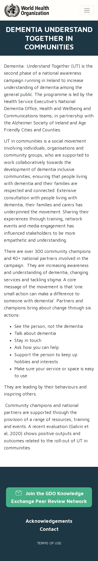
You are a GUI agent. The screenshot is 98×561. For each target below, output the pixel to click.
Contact (49, 529)
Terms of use (49, 543)
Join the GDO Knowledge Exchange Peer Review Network (49, 497)
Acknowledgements (49, 521)
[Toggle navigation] (87, 10)
